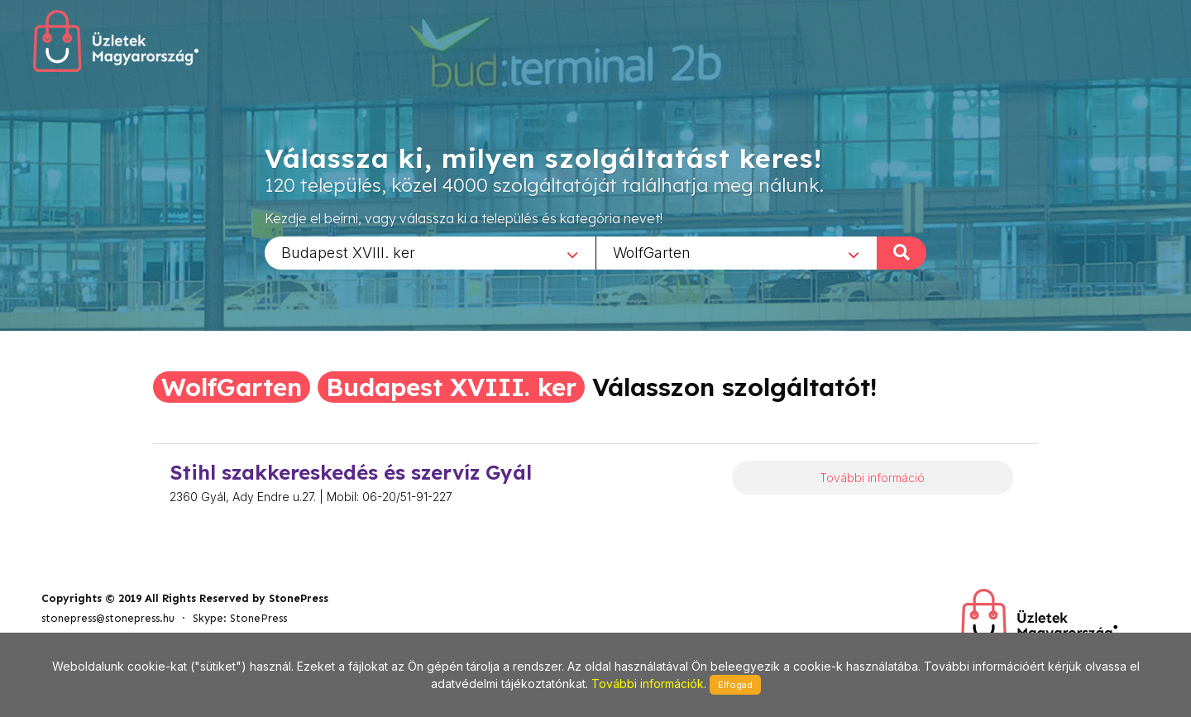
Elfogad (735, 685)
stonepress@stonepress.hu (108, 618)
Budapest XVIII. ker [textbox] (348, 252)
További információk (647, 683)
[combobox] (430, 252)
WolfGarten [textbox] (652, 252)
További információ (872, 478)
